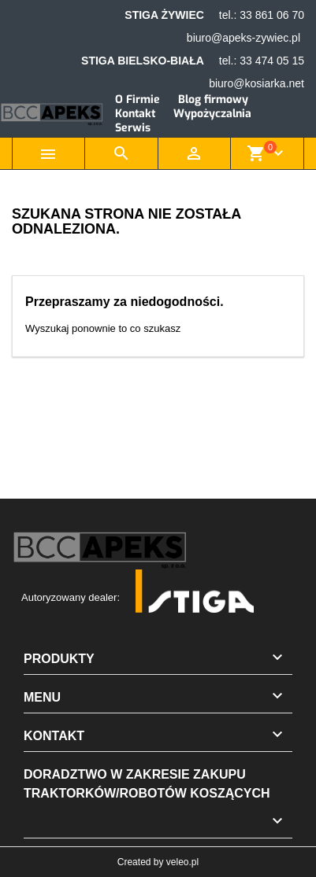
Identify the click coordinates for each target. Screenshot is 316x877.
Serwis (133, 127)
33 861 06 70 (272, 15)
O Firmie (137, 99)
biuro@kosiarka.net (256, 83)
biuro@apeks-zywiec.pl (243, 37)
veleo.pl (182, 862)
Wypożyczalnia (212, 113)
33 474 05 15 (272, 60)
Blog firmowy (213, 99)
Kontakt (135, 113)
